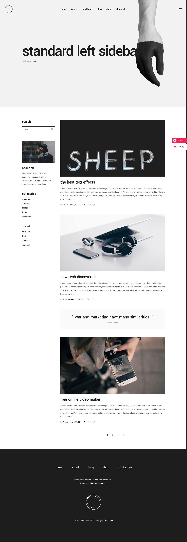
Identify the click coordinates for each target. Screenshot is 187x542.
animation (26, 199)
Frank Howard (68, 205)
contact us (125, 467)
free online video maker (80, 399)
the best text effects (77, 182)
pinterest (26, 245)
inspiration (26, 216)
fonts (24, 212)
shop (106, 467)
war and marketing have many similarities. (112, 317)
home (58, 467)
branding (25, 203)
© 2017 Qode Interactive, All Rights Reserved (93, 520)
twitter (25, 236)
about (75, 467)
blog (91, 467)
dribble (25, 240)
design (25, 207)
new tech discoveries (78, 277)
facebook (26, 231)
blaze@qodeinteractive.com (92, 483)
